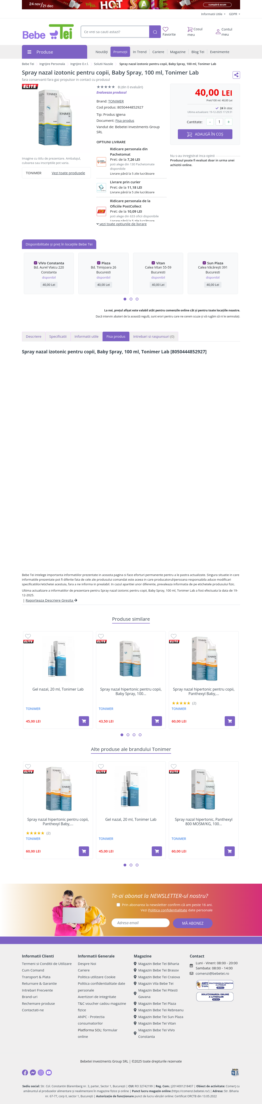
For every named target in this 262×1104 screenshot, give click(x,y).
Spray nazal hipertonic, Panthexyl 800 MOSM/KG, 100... (203, 821)
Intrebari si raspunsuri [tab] (153, 336)
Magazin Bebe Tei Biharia (156, 963)
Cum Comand (33, 970)
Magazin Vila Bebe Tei (153, 983)
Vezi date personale (177, 910)
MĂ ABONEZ (192, 923)
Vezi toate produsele (68, 172)
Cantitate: (195, 121)
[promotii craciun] (131, 4)
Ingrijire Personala (52, 64)
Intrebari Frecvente (37, 990)
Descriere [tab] (33, 336)
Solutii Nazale (103, 64)
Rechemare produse (38, 1003)
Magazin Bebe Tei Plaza (155, 1003)
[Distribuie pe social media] (236, 75)
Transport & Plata (36, 977)
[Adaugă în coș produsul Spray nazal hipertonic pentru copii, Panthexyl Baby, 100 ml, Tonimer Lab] (230, 721)
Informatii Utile (212, 14)
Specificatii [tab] (58, 336)
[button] (125, 299)
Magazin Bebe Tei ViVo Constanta (154, 1033)
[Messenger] (33, 1073)
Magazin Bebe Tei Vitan (155, 1023)
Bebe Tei (28, 64)
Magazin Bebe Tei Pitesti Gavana (156, 993)
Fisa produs (124, 120)
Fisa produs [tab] (116, 336)
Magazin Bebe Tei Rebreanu (158, 1010)
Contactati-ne (33, 1010)
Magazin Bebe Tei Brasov (156, 970)
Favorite (169, 32)
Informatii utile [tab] (87, 336)
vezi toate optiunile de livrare (122, 223)
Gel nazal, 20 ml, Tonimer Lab (58, 689)
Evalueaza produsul (112, 92)
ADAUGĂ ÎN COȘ (205, 134)
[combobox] (114, 31)
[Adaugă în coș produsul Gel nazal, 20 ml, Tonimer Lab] (84, 721)
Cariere (84, 970)
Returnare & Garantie (39, 983)
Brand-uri (29, 996)
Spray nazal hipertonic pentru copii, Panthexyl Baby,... (203, 691)
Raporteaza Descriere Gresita (51, 600)
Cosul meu (195, 30)
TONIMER (116, 101)
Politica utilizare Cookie (96, 977)
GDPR (233, 14)
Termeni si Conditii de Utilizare (47, 963)
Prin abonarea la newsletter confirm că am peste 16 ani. (167, 904)
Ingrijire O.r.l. (79, 64)
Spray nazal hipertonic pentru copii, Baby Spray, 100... (131, 691)
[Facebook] (25, 1073)
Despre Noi (87, 963)
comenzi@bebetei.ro (212, 973)
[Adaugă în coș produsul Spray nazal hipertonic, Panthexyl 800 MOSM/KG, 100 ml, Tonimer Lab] (229, 851)
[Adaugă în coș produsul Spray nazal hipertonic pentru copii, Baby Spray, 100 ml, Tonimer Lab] (157, 721)
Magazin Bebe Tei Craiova (157, 977)
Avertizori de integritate (97, 996)
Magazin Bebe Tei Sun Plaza (158, 1016)
